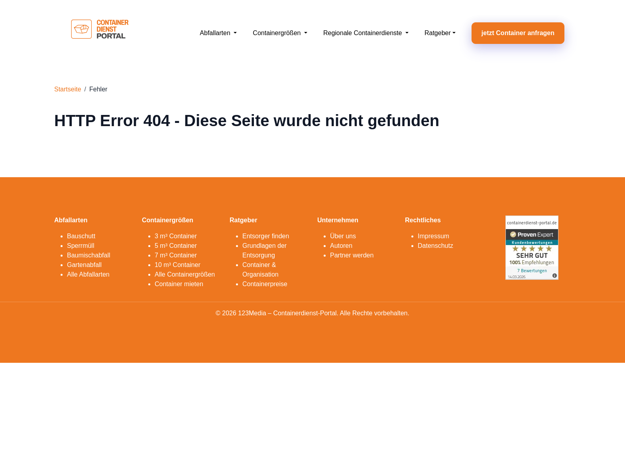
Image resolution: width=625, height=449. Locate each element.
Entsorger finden (265, 236)
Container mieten (179, 284)
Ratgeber (438, 33)
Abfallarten (216, 33)
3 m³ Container (176, 236)
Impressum (433, 236)
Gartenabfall (84, 264)
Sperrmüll (80, 245)
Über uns (343, 236)
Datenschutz (435, 245)
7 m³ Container (176, 255)
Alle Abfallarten (88, 274)
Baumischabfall (88, 255)
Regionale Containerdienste (363, 33)
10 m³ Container (177, 264)
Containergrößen (278, 33)
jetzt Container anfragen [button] (518, 33)
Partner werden (351, 255)
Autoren (341, 245)
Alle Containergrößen (185, 274)
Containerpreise (264, 284)
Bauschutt (81, 236)
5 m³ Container (176, 245)
